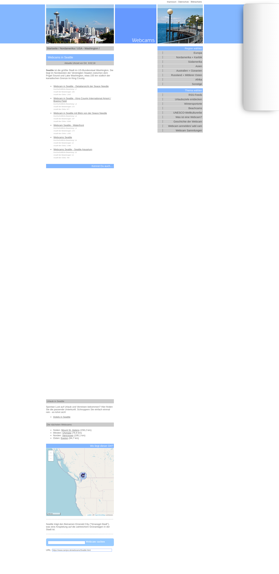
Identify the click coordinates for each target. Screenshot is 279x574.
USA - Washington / (88, 48)
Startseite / (53, 48)
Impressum (171, 2)
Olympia (66, 432)
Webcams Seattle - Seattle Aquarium (73, 149)
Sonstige (197, 84)
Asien (199, 66)
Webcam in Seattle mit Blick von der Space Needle (80, 113)
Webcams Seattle (63, 137)
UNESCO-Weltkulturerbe (187, 112)
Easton (64, 438)
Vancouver (67, 435)
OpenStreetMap (100, 515)
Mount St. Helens (70, 430)
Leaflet (89, 515)
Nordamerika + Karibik (189, 57)
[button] (83, 476)
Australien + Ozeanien (189, 70)
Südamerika (195, 61)
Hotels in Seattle (61, 417)
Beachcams (195, 108)
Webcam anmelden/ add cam (185, 126)
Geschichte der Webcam (187, 121)
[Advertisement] (261, 57)
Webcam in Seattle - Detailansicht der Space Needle (81, 86)
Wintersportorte (193, 103)
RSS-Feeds (195, 94)
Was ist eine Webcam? (188, 117)
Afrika (198, 79)
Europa (198, 52)
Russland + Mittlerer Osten (186, 75)
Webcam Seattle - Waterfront (69, 125)
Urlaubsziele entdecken (188, 99)
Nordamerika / (68, 48)
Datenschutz (183, 2)
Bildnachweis (196, 2)
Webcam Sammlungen (189, 130)
